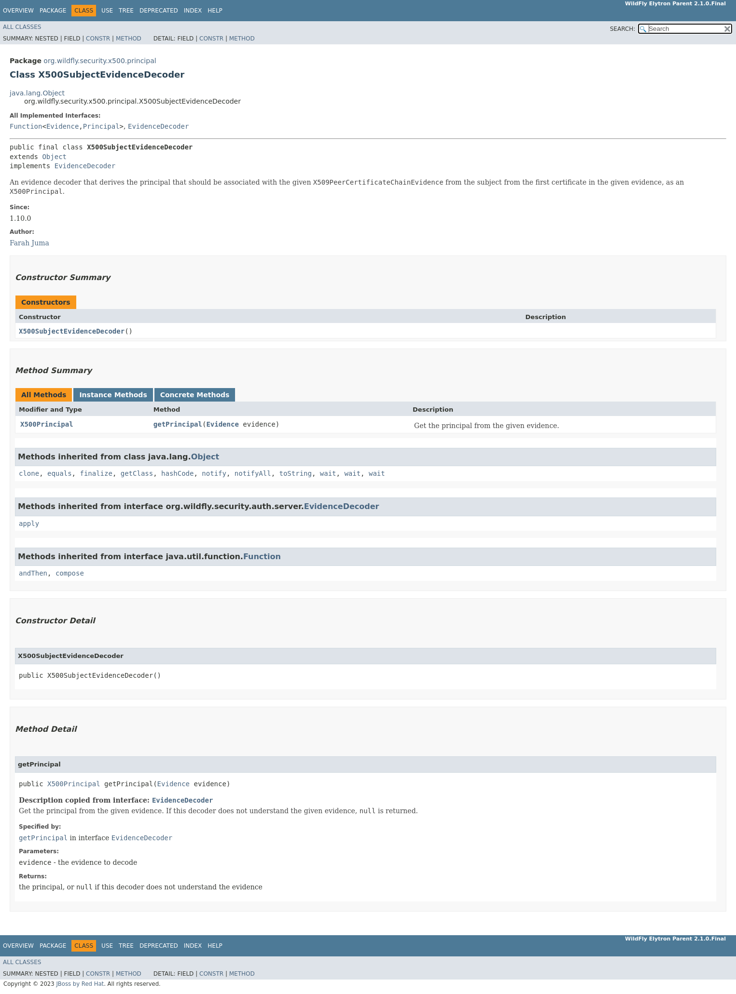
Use (107, 10)
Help (215, 10)
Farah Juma (29, 243)
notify (214, 473)
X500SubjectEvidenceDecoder (72, 331)
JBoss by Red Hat (80, 984)
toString (295, 473)
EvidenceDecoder (158, 126)
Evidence (62, 126)
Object (54, 157)
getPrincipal (177, 424)
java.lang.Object (37, 93)
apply (29, 523)
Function (26, 126)
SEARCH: (623, 29)
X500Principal (46, 424)
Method (128, 38)
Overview (18, 10)
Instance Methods (113, 395)
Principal (101, 126)
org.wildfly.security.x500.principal (99, 61)
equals (59, 473)
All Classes (22, 27)
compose (70, 573)
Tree (126, 10)
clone (29, 473)
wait (328, 473)
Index (193, 10)
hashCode (177, 473)
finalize (96, 473)
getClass (137, 473)
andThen (33, 573)
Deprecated (158, 10)
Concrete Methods (195, 395)
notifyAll (253, 473)
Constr (98, 38)
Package (53, 10)
